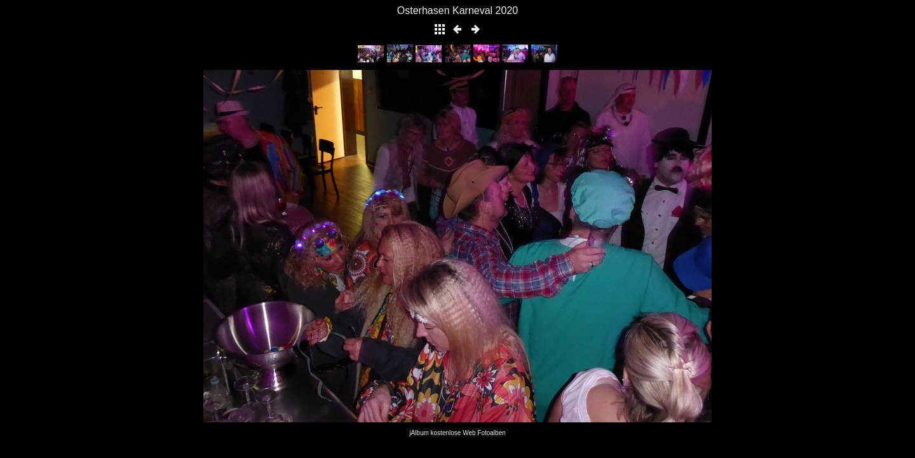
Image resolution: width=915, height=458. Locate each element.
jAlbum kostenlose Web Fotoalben (457, 432)
